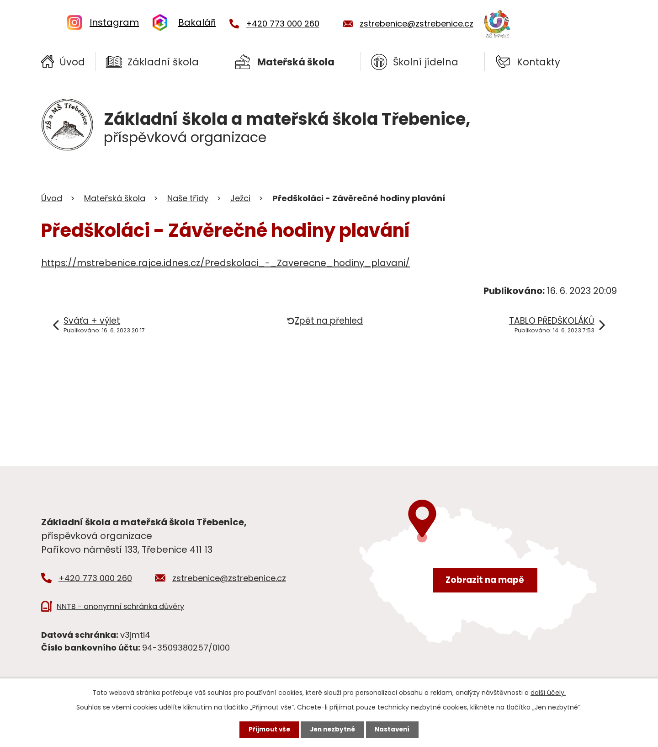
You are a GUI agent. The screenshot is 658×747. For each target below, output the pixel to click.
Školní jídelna (425, 62)
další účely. (548, 691)
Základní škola (163, 62)
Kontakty (538, 62)
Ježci (240, 198)
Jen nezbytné (332, 729)
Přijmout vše (266, 729)
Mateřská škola (295, 62)
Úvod (72, 62)
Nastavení (395, 729)
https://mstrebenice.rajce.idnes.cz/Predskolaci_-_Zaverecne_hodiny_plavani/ (225, 262)
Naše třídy (187, 198)
